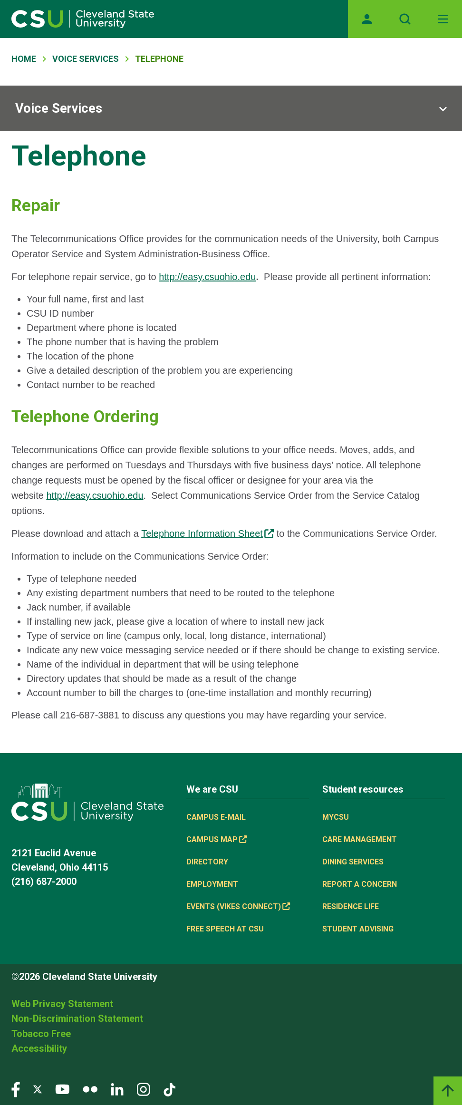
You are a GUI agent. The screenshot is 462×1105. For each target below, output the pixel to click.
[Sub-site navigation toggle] (231, 108)
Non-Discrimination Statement (77, 1018)
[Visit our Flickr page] (90, 1088)
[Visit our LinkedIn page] (117, 1088)
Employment (212, 884)
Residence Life (350, 906)
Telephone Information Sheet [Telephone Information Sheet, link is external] (207, 533)
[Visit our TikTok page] (169, 1088)
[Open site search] (405, 19)
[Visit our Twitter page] (37, 1088)
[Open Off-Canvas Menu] (443, 19)
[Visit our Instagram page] (143, 1088)
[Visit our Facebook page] (15, 1088)
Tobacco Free (41, 1033)
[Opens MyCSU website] (367, 19)
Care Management (359, 839)
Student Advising (358, 928)
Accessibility (39, 1048)
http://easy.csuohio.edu (207, 276)
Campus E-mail (216, 817)
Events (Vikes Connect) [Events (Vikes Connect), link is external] (238, 906)
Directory (207, 861)
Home (23, 59)
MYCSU (335, 817)
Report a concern (359, 884)
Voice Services (85, 59)
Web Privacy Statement (62, 1003)
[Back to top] (447, 1090)
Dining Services (353, 861)
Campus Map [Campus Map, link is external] (216, 839)
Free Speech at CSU (225, 928)
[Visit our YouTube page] (62, 1088)
